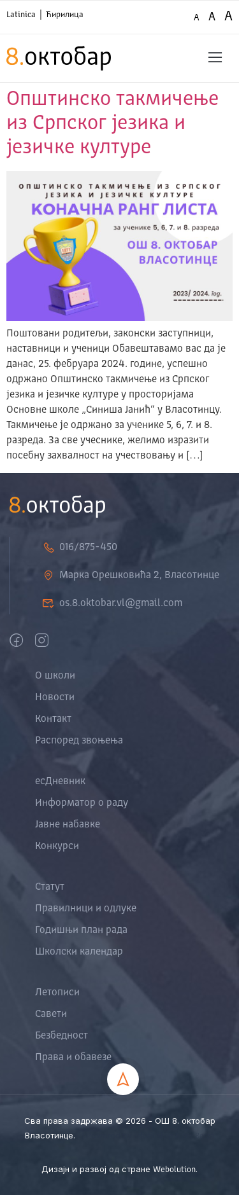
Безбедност (61, 1036)
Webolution (174, 1170)
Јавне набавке (67, 825)
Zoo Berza (198, 1136)
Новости (55, 698)
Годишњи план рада (81, 930)
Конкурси (57, 846)
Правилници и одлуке (85, 909)
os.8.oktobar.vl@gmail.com (112, 603)
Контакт (53, 719)
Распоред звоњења (79, 741)
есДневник (60, 782)
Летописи (57, 993)
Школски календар (79, 952)
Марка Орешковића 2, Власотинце (130, 575)
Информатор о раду (81, 803)
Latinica (21, 15)
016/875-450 (79, 547)
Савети (51, 1014)
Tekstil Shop (154, 1136)
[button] (215, 57)
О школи (55, 676)
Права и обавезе (73, 1058)
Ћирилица (64, 15)
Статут (49, 887)
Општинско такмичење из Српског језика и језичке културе (112, 124)
